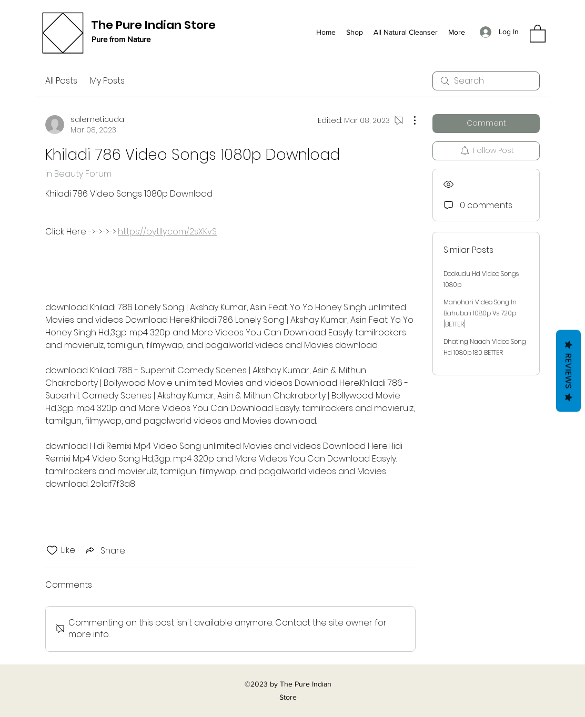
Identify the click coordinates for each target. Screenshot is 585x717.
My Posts (107, 81)
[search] (486, 80)
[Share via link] (104, 550)
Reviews (568, 371)
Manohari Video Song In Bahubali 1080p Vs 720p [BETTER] (480, 313)
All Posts (61, 81)
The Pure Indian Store (153, 25)
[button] (538, 33)
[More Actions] (409, 120)
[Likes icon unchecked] (52, 550)
